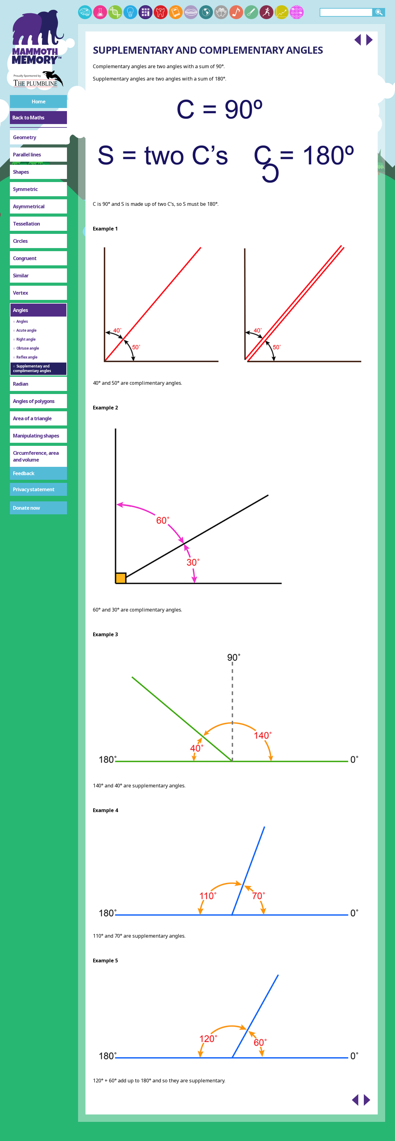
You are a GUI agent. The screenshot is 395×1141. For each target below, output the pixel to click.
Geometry (24, 137)
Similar (20, 275)
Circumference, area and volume (36, 456)
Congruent (24, 258)
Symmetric (25, 189)
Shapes (21, 171)
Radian (20, 383)
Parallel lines (27, 154)
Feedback (23, 473)
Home (38, 101)
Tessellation (26, 223)
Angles (20, 310)
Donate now (26, 507)
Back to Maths (28, 117)
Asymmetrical (28, 206)
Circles (20, 241)
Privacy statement (33, 489)
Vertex (20, 292)
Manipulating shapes (36, 435)
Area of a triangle (32, 418)
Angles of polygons (33, 401)
